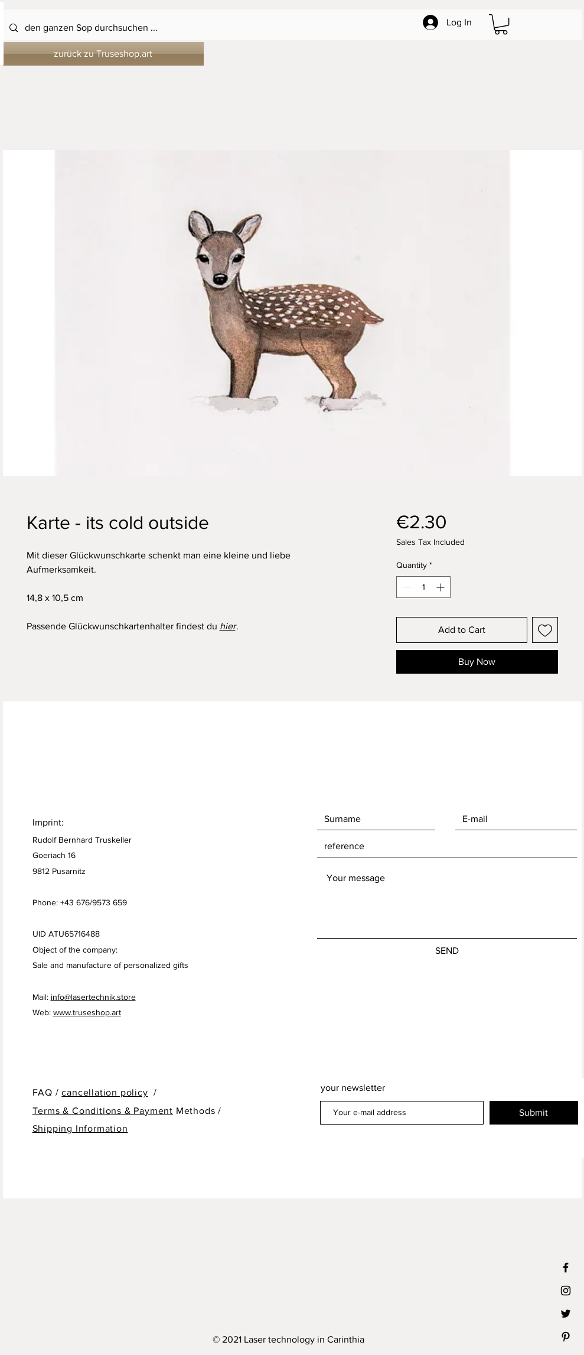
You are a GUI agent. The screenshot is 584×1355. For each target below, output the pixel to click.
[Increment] (441, 587)
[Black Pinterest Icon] (565, 1336)
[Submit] (534, 1113)
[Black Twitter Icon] (565, 1313)
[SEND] (447, 950)
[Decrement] (405, 587)
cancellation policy (104, 1092)
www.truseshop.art (87, 1012)
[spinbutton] (423, 587)
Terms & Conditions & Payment (102, 1111)
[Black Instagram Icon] (565, 1290)
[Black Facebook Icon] (565, 1267)
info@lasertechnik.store (93, 997)
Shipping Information (80, 1128)
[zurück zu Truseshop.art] (103, 54)
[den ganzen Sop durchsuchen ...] (261, 28)
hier (228, 626)
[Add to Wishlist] (545, 630)
